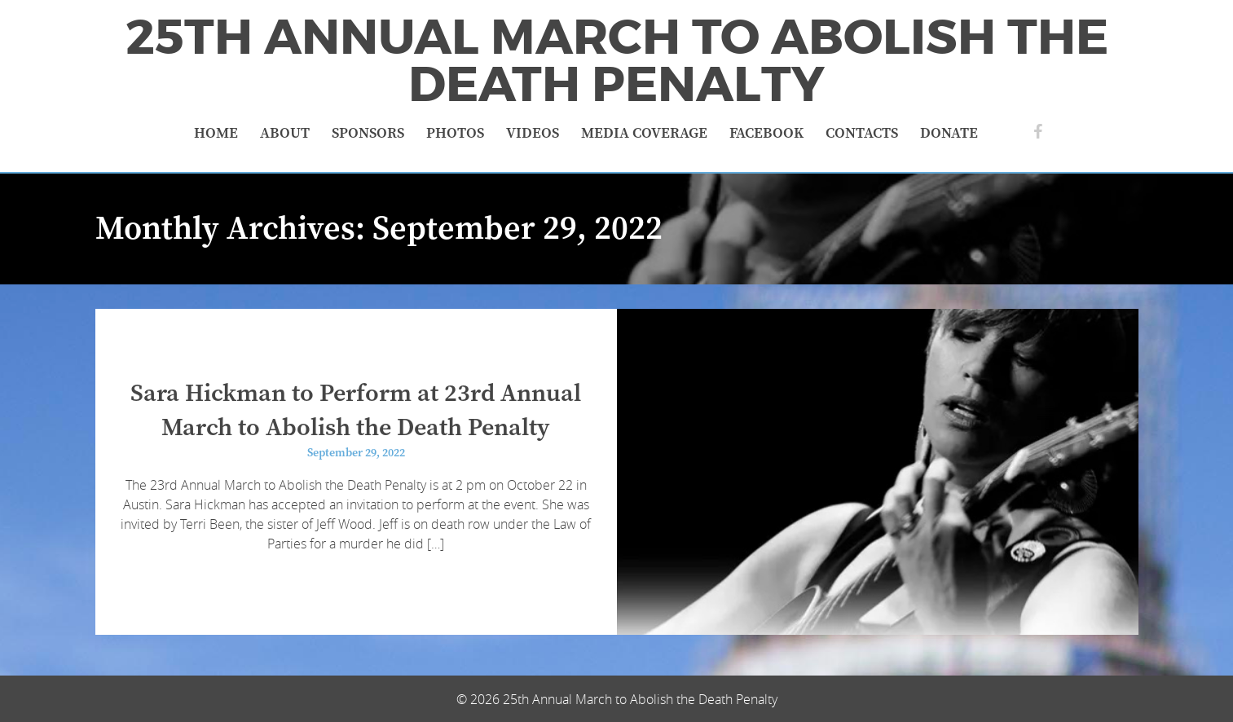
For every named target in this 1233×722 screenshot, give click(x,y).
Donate (949, 133)
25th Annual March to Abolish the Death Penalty (617, 61)
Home (216, 133)
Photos (455, 133)
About (285, 133)
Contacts (862, 133)
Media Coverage (644, 133)
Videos (532, 133)
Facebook (766, 133)
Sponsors (368, 133)
